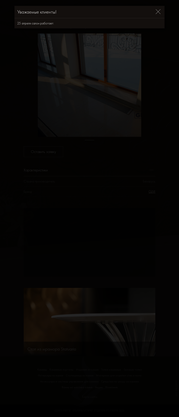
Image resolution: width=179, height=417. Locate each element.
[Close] (158, 12)
